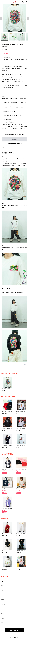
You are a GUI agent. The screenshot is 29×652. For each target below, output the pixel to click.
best (2, 609)
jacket (3, 604)
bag (2, 595)
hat (2, 585)
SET (2, 623)
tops (2, 581)
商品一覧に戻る (14, 630)
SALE (2, 618)
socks (3, 613)
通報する (25, 364)
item (2, 590)
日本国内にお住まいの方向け (14, 143)
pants (2, 599)
